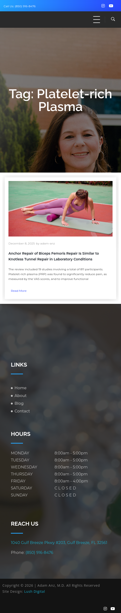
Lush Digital (34, 591)
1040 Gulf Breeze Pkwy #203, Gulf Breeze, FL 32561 (59, 542)
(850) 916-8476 (25, 6)
